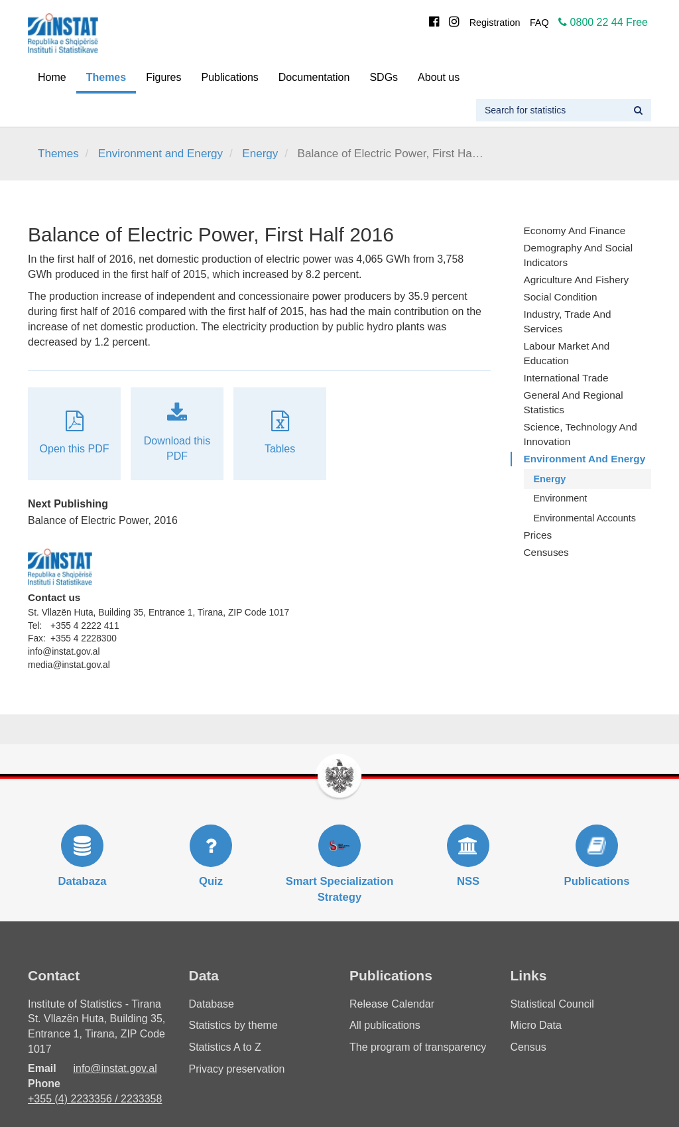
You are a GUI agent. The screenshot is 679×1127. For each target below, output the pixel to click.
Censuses (546, 552)
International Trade (566, 377)
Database (212, 1004)
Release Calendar (391, 1004)
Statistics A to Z (225, 1047)
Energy (260, 153)
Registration (495, 22)
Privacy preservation (237, 1069)
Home (52, 77)
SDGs (383, 77)
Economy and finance (575, 230)
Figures (163, 77)
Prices (538, 535)
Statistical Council (552, 1004)
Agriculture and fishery (576, 279)
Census (528, 1047)
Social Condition (560, 296)
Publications (230, 77)
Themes (106, 77)
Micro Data (536, 1025)
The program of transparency (417, 1047)
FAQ (539, 22)
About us (439, 77)
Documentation (314, 77)
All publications (384, 1025)
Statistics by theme (233, 1025)
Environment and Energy (160, 153)
